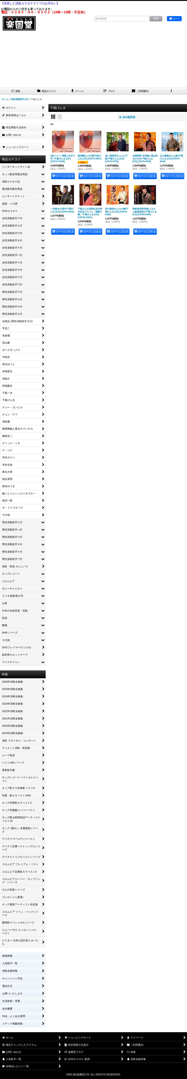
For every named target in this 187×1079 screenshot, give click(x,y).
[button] (171, 91)
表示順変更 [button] (127, 117)
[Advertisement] (93, 59)
